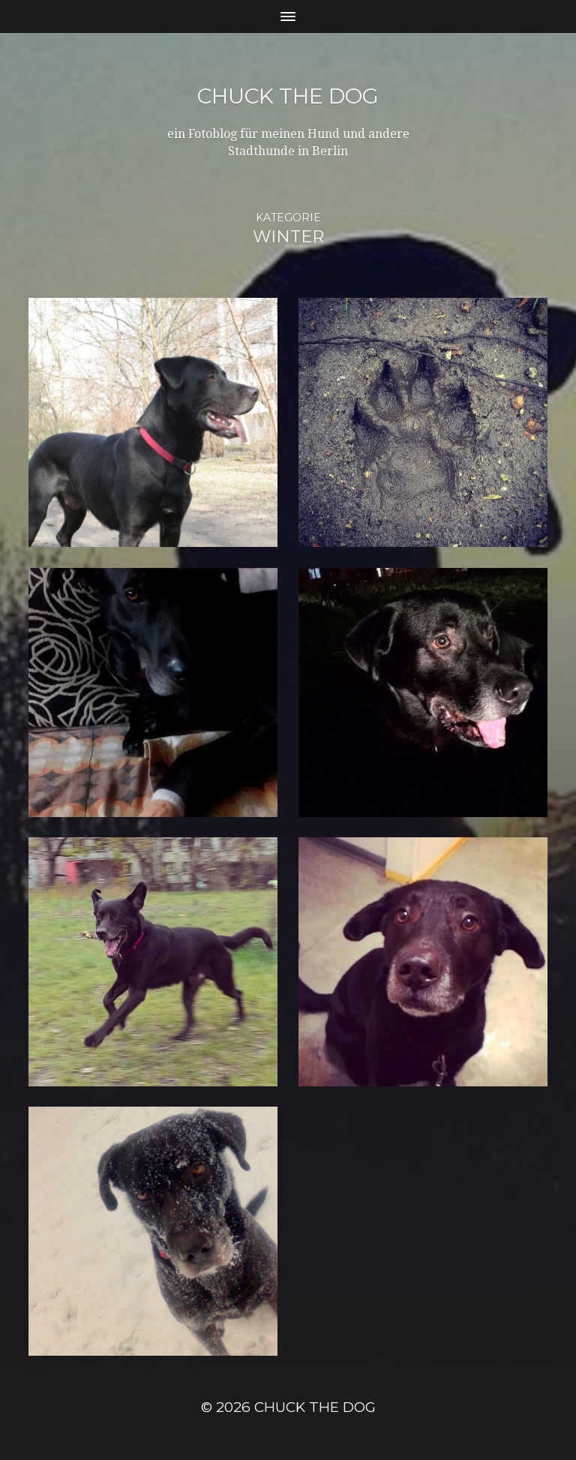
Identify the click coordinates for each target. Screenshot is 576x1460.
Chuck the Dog (288, 96)
